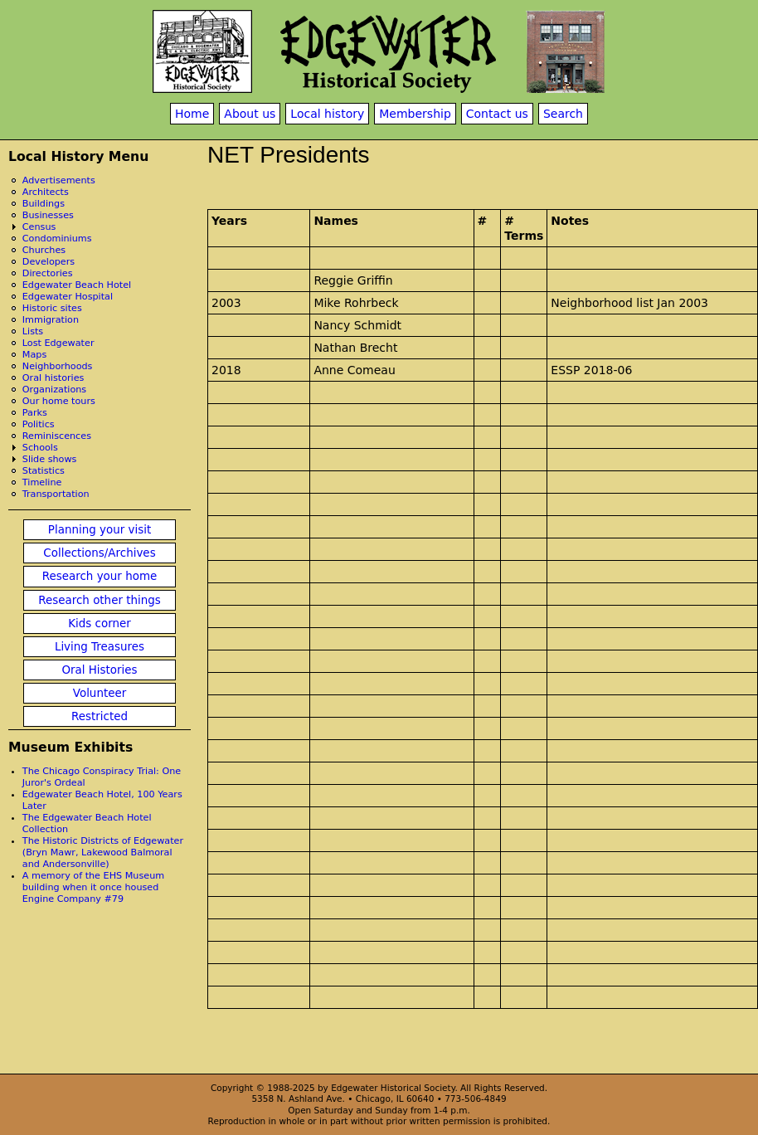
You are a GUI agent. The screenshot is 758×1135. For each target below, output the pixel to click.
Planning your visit (99, 530)
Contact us (497, 113)
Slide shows (49, 459)
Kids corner (99, 623)
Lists (32, 331)
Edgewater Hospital (67, 296)
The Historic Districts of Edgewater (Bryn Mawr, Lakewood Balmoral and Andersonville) (102, 852)
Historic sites (52, 308)
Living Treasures (99, 647)
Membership (415, 113)
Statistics (43, 470)
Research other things (99, 600)
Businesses (48, 215)
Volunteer (99, 693)
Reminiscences (56, 436)
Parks (34, 412)
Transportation (56, 494)
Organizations (54, 389)
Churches (44, 250)
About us (249, 113)
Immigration (50, 319)
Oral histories (53, 378)
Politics (38, 424)
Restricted (99, 716)
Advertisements (58, 180)
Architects (45, 192)
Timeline (42, 482)
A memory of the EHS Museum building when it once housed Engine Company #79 (93, 887)
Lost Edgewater (58, 343)
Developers (48, 261)
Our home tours (58, 401)
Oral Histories (99, 670)
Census (39, 227)
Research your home (100, 576)
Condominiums (57, 238)
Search (563, 113)
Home (192, 113)
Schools (40, 447)
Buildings (43, 203)
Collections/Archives (99, 553)
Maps (34, 354)
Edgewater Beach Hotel (76, 285)
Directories (47, 273)
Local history (327, 113)
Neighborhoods (57, 366)
